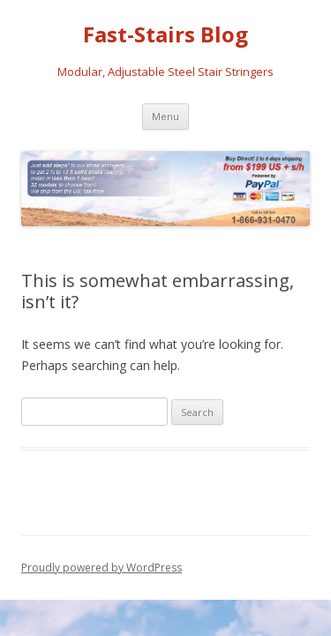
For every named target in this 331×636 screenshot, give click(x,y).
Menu (165, 116)
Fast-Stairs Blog (165, 35)
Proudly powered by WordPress (101, 567)
